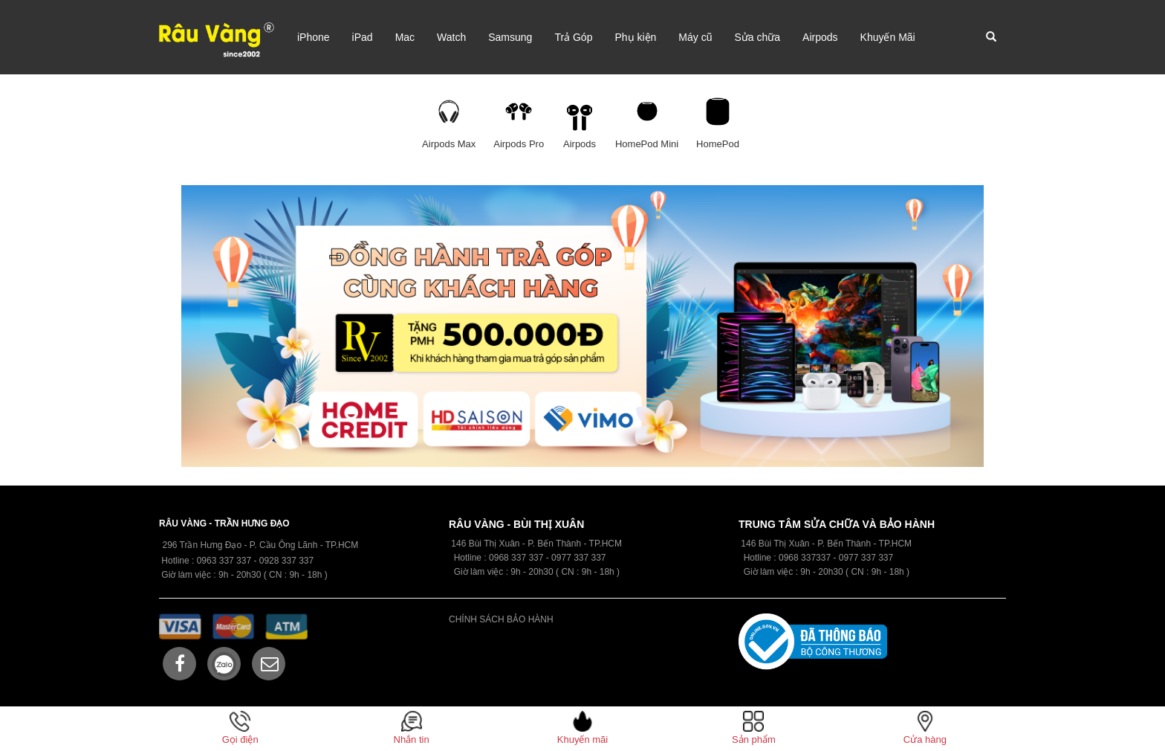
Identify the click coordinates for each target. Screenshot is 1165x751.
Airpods (819, 37)
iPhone (313, 37)
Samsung (510, 37)
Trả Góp (573, 37)
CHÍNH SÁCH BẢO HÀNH (501, 619)
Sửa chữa (757, 37)
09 (494, 557)
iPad (362, 37)
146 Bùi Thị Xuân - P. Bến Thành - (809, 543)
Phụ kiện (635, 37)
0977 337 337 (866, 557)
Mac (405, 37)
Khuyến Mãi (887, 37)
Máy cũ (695, 37)
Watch (451, 37)
